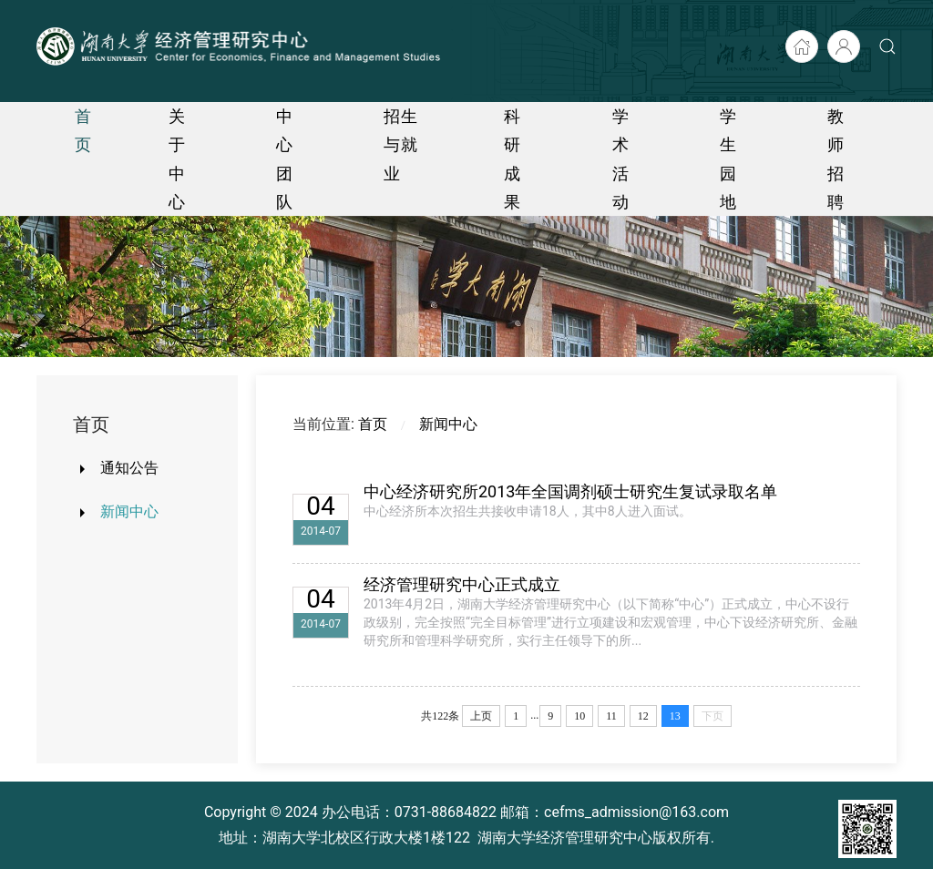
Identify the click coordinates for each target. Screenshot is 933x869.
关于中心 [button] (177, 159)
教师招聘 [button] (836, 159)
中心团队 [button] (284, 159)
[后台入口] (843, 46)
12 (643, 716)
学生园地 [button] (728, 159)
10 (579, 716)
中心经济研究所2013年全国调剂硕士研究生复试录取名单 (570, 491)
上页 (481, 716)
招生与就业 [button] (401, 145)
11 (611, 716)
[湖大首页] (801, 46)
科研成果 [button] (512, 159)
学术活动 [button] (621, 159)
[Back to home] (241, 46)
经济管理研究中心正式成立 (462, 584)
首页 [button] (83, 130)
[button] (887, 46)
